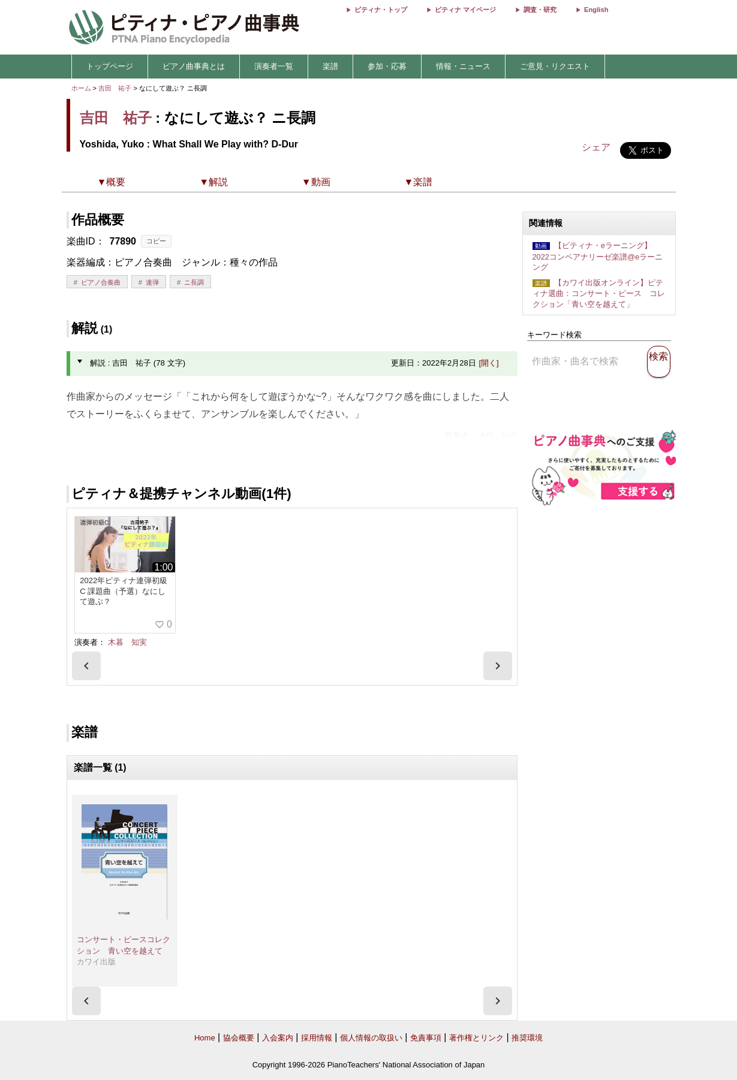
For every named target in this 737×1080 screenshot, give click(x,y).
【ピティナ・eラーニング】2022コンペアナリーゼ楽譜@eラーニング (598, 256)
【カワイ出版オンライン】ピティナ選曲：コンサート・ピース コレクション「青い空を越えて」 (599, 293)
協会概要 (238, 1037)
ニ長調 (194, 282)
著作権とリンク (476, 1037)
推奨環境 (527, 1037)
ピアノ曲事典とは (194, 66)
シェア (596, 147)
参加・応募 (387, 66)
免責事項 (425, 1037)
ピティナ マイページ (465, 9)
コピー (156, 241)
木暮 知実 (127, 642)
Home (204, 1037)
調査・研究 (540, 9)
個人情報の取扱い (371, 1037)
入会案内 (277, 1037)
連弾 (152, 282)
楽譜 (330, 66)
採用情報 (316, 1037)
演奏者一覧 (273, 66)
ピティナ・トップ (380, 9)
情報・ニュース (463, 66)
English (596, 9)
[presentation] (86, 665)
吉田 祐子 (114, 88)
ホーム (81, 88)
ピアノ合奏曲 (101, 282)
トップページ (109, 66)
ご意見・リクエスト (555, 66)
